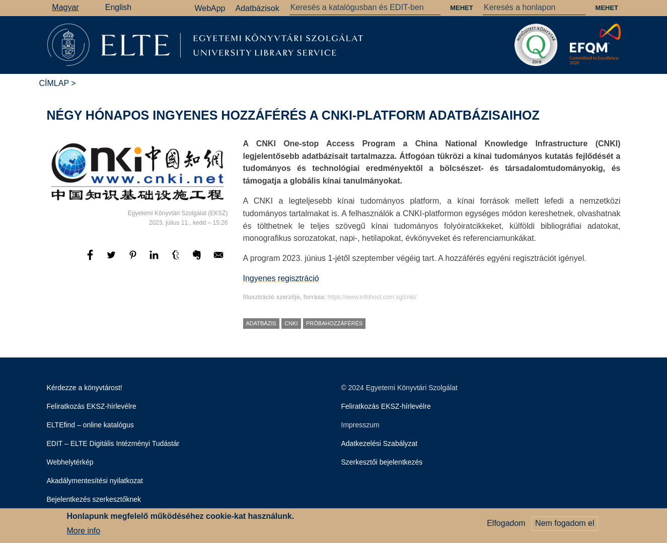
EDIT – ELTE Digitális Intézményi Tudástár (113, 443)
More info (84, 532)
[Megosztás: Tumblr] (176, 259)
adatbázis (261, 323)
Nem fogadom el (564, 525)
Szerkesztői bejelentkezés (382, 462)
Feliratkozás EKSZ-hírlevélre (91, 406)
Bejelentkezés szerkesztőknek (94, 499)
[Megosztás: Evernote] (197, 259)
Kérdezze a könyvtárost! (84, 388)
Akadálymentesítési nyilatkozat (95, 481)
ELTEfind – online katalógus (90, 425)
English (118, 7)
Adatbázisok (257, 8)
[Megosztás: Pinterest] (133, 259)
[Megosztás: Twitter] (112, 259)
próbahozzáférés (334, 323)
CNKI (291, 323)
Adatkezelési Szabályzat (379, 443)
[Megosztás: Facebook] (91, 259)
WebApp (209, 8)
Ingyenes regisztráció (281, 278)
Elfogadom (506, 525)
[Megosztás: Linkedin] (155, 259)
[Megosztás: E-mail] (218, 259)
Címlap (54, 83)
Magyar (65, 7)
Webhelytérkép (70, 462)
